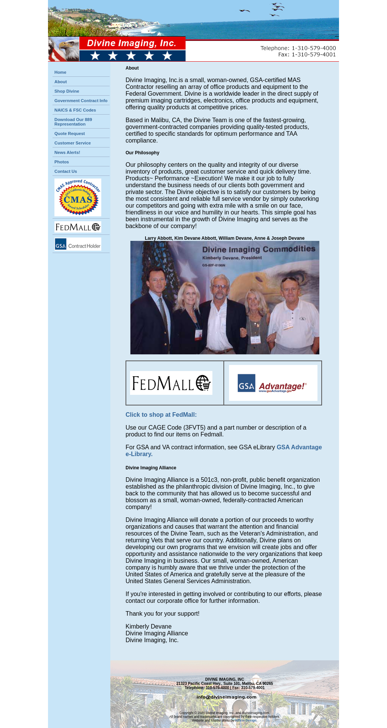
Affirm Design (246, 720)
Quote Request (69, 133)
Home (60, 72)
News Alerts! (67, 152)
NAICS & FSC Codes (75, 110)
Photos (61, 162)
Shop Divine (66, 91)
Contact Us (65, 171)
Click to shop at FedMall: (161, 414)
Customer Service (72, 143)
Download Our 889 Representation (73, 121)
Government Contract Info (80, 100)
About (60, 81)
